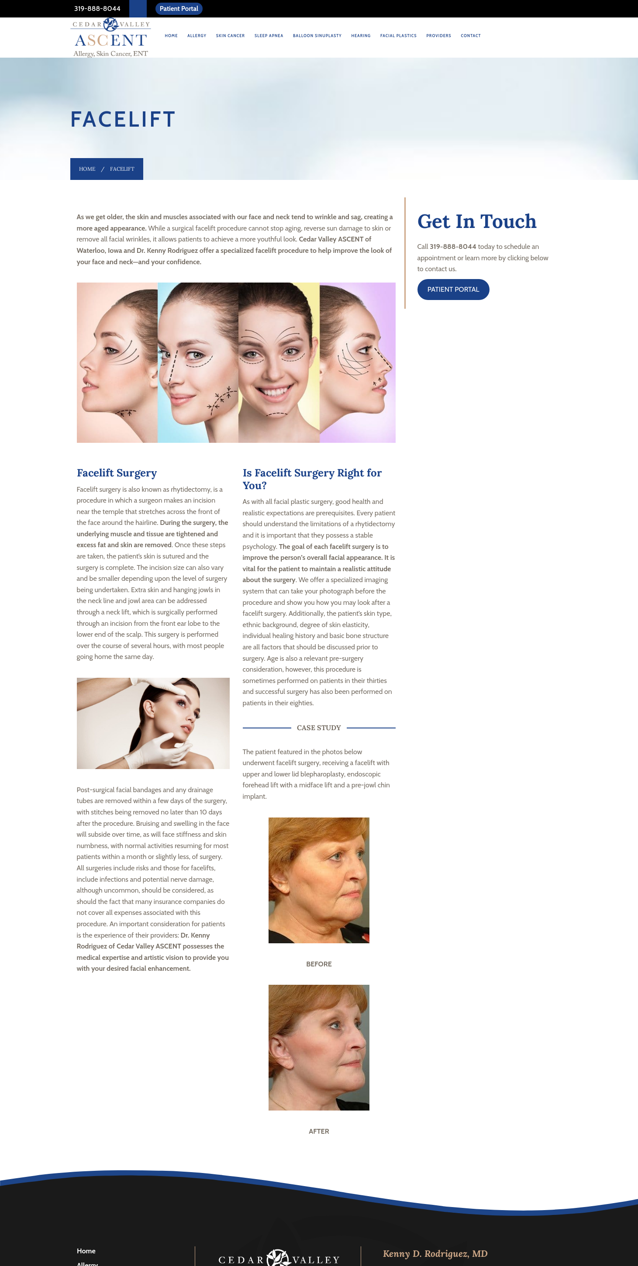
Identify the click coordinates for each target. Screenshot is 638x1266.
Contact (471, 35)
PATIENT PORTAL (453, 289)
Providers (439, 35)
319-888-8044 (97, 8)
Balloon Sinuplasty (317, 35)
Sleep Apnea (269, 35)
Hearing (361, 35)
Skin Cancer (230, 35)
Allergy (197, 35)
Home (171, 35)
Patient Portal (179, 9)
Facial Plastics (398, 35)
